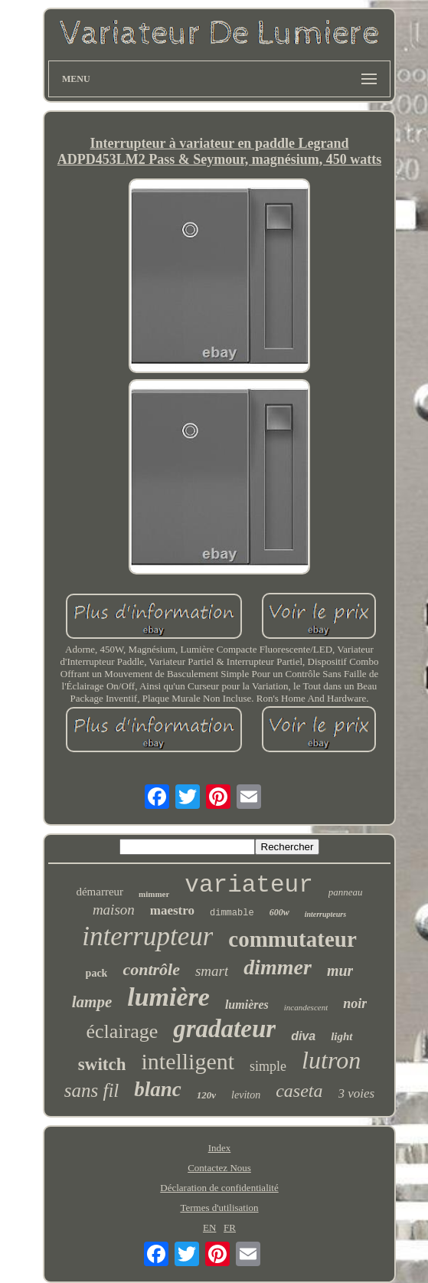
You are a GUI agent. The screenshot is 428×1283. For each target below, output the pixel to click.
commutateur (292, 939)
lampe (92, 1002)
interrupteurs (325, 914)
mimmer (154, 893)
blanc (157, 1089)
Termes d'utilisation (219, 1207)
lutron (331, 1060)
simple (268, 1066)
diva (303, 1035)
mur (340, 970)
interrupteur (147, 936)
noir (355, 1003)
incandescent (306, 1007)
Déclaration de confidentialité (219, 1187)
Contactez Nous (219, 1167)
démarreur (99, 891)
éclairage (122, 1031)
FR (230, 1227)
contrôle (151, 969)
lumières (247, 1004)
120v (206, 1095)
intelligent (187, 1061)
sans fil (91, 1090)
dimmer (277, 967)
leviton (245, 1095)
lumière (168, 997)
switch (102, 1064)
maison (114, 910)
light (341, 1036)
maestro (172, 910)
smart (211, 971)
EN (209, 1227)
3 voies (356, 1093)
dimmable (232, 913)
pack (97, 973)
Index (219, 1148)
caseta (299, 1091)
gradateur (224, 1028)
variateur (248, 885)
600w (279, 912)
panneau (345, 892)
